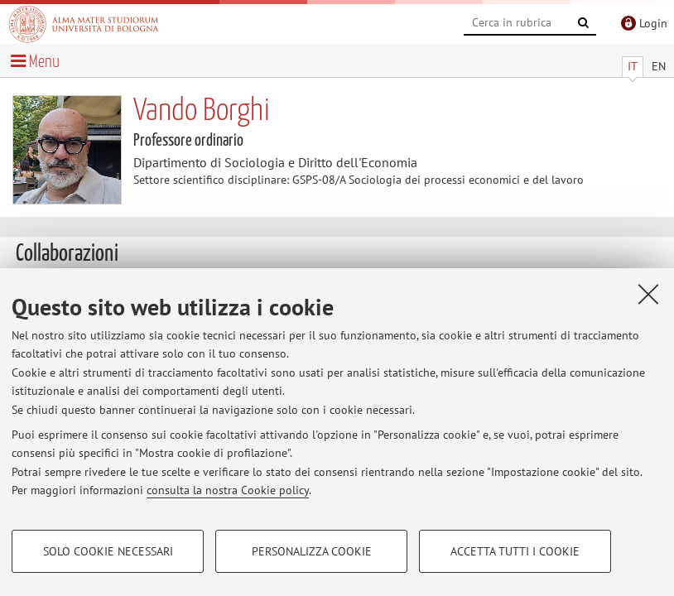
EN (659, 66)
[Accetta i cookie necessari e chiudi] (648, 294)
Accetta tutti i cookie (515, 551)
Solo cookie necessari (108, 551)
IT (633, 66)
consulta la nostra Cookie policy (228, 490)
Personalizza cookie (312, 551)
